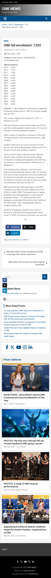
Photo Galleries (12, 359)
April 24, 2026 (9, 490)
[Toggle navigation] (5, 18)
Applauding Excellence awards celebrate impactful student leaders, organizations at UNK (25, 529)
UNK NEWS (11, 8)
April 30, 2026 (9, 447)
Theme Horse (28, 571)
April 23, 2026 (9, 536)
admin (23, 50)
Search (44, 277)
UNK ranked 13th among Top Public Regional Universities (26, 263)
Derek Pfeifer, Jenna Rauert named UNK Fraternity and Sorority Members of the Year (24, 397)
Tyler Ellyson (20, 404)
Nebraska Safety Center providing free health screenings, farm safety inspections (24, 253)
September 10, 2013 (12, 50)
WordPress (33, 574)
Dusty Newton (13, 240)
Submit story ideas (11, 293)
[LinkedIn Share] (13, 233)
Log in (4, 549)
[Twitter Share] (28, 227)
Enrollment (24, 240)
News (6, 41)
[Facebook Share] (13, 227)
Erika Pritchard (22, 490)
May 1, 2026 (8, 404)
